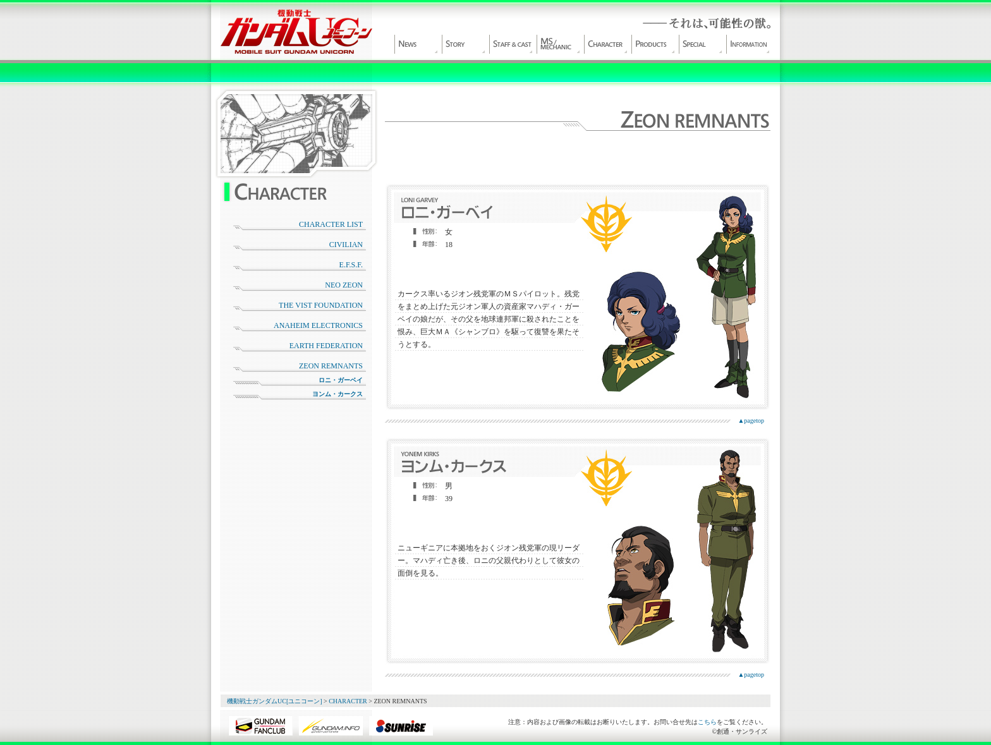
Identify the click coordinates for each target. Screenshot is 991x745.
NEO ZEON (344, 285)
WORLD (464, 44)
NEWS (416, 44)
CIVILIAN (346, 244)
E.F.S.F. (351, 264)
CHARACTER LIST (331, 224)
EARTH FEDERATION (326, 345)
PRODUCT (653, 44)
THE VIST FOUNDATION (321, 305)
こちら (707, 721)
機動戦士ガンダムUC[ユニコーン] (296, 31)
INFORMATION (748, 44)
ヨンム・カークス (337, 394)
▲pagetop (751, 420)
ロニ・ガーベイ (341, 380)
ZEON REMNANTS (331, 365)
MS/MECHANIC (559, 44)
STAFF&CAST (511, 44)
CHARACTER (606, 44)
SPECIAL (701, 44)
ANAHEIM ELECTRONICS (318, 325)
